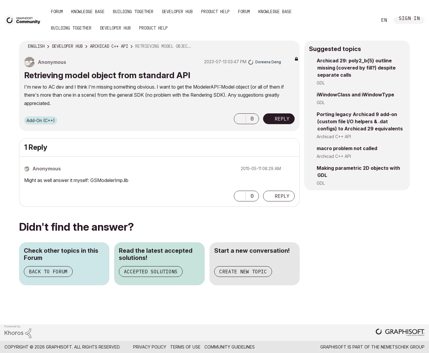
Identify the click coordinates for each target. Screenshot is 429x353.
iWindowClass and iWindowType (355, 95)
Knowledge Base (88, 11)
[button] (239, 119)
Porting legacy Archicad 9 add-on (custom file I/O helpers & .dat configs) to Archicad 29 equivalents (360, 121)
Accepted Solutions (151, 272)
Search (366, 20)
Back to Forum (48, 272)
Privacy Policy (149, 346)
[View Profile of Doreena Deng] (268, 62)
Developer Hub (177, 11)
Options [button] (291, 47)
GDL (321, 82)
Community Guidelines (229, 346)
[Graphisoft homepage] (400, 333)
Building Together (133, 11)
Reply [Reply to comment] (282, 196)
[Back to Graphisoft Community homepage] (24, 19)
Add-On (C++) (41, 120)
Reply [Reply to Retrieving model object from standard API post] (282, 119)
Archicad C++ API (334, 136)
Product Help (215, 11)
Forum (57, 11)
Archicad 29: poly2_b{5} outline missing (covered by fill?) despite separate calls (356, 68)
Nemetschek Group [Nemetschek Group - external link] (403, 346)
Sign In (409, 19)
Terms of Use (185, 346)
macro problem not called (347, 148)
